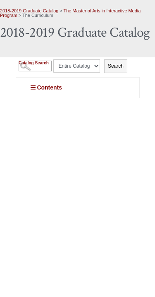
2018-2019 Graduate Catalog (29, 10)
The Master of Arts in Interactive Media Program (70, 13)
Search (116, 66)
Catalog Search (34, 63)
